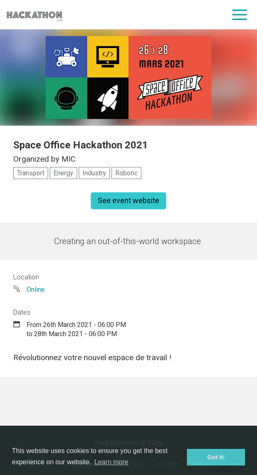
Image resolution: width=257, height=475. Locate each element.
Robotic (126, 173)
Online (36, 289)
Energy (63, 173)
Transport (30, 173)
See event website (128, 200)
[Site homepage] (34, 15)
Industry (94, 173)
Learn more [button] (111, 461)
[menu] (240, 14)
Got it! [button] (216, 457)
